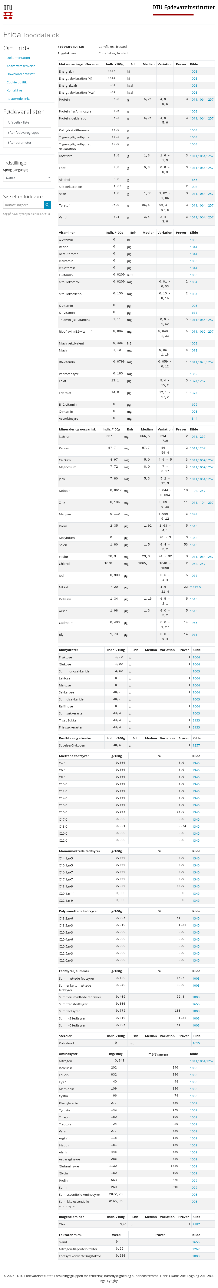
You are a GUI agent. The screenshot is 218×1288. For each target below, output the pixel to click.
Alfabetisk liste (18, 122)
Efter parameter (19, 142)
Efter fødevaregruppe (23, 132)
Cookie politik (17, 82)
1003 (193, 71)
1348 (193, 514)
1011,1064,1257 (202, 99)
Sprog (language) (15, 169)
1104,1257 (197, 490)
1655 (193, 179)
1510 (193, 526)
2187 (196, 1224)
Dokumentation (18, 57)
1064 (196, 657)
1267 (195, 1249)
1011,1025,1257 (202, 362)
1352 (193, 374)
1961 (193, 634)
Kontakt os (14, 90)
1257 (196, 745)
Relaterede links (18, 98)
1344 (193, 247)
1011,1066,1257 (202, 320)
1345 (195, 763)
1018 (193, 350)
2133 (196, 720)
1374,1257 (197, 381)
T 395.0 (195, 587)
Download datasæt (21, 74)
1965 (193, 622)
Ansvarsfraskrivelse (21, 66)
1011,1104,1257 (202, 502)
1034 (193, 282)
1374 (193, 393)
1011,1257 (197, 436)
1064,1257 (197, 563)
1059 (193, 1068)
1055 (193, 575)
